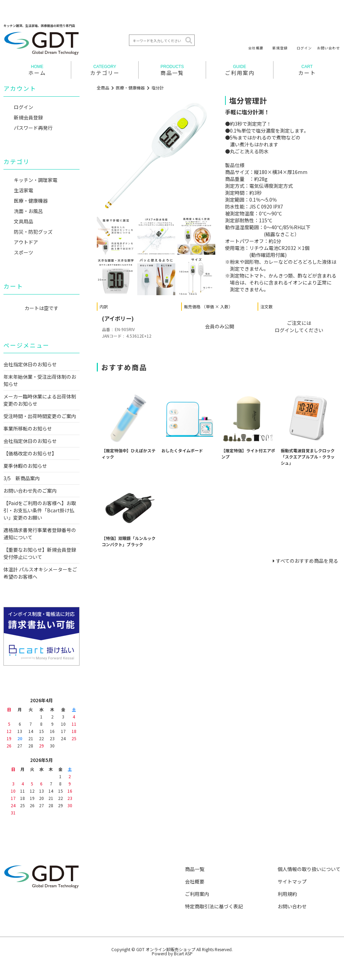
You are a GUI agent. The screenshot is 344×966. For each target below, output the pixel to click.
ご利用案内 (239, 70)
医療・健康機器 (130, 87)
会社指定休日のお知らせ (30, 364)
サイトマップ (292, 881)
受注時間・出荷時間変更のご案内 (39, 416)
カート (307, 70)
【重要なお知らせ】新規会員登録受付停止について (39, 553)
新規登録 (280, 47)
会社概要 (255, 47)
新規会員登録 (28, 117)
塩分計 (157, 87)
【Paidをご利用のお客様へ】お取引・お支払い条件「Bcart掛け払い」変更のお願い (39, 510)
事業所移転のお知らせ (27, 428)
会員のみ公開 (219, 326)
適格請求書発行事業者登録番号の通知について (39, 534)
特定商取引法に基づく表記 (214, 906)
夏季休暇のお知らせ (25, 465)
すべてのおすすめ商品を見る (307, 560)
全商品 (103, 87)
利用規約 (287, 893)
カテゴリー (104, 70)
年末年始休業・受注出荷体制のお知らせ (39, 380)
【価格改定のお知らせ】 (30, 453)
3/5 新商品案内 (21, 478)
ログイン (304, 47)
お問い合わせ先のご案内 (30, 490)
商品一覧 (172, 70)
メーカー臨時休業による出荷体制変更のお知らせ (39, 400)
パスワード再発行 (33, 127)
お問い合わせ (328, 47)
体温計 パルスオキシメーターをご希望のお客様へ (40, 573)
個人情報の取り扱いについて (309, 869)
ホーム (37, 70)
